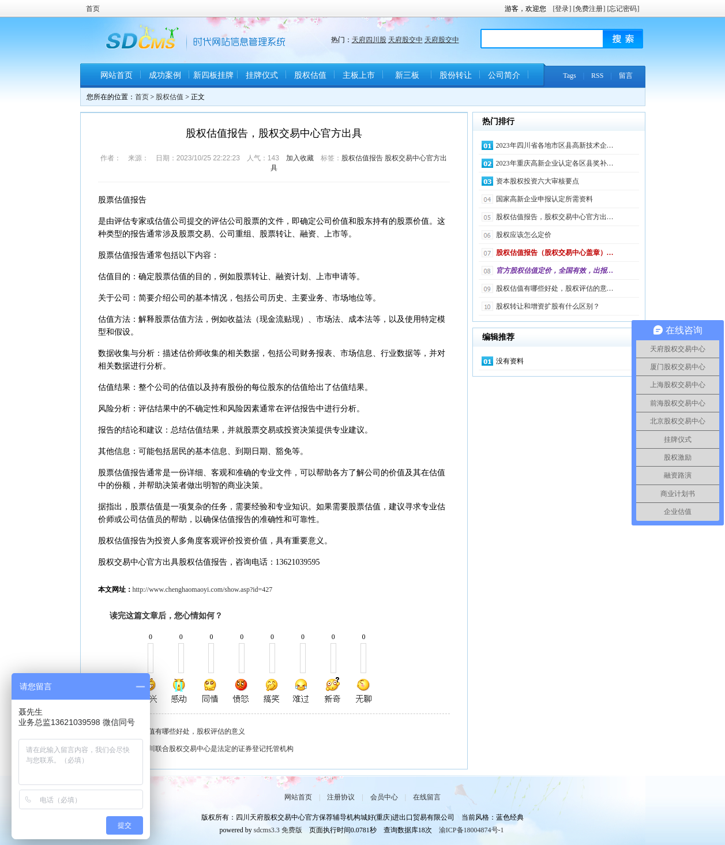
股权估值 (310, 75)
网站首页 (116, 75)
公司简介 (504, 75)
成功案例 (165, 75)
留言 (626, 76)
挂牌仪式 (262, 75)
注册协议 (341, 797)
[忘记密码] (623, 9)
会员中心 (384, 797)
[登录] (562, 9)
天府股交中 (405, 40)
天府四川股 (369, 40)
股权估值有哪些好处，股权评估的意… (555, 288)
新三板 (407, 75)
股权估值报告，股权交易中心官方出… (555, 217)
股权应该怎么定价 (523, 235)
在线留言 (427, 797)
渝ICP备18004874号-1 (471, 830)
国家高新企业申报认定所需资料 (544, 199)
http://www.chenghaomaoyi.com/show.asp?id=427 (203, 589)
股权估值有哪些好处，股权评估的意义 (186, 731)
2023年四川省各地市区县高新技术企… (555, 145)
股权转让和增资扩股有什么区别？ (548, 306)
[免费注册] (589, 9)
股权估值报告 (362, 158)
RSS (597, 76)
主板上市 (359, 75)
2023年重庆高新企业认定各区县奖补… (555, 163)
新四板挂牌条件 (213, 79)
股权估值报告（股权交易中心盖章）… (555, 253)
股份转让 (455, 75)
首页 (93, 9)
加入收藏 (300, 158)
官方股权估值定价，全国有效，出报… (555, 270)
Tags (569, 76)
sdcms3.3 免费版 (278, 830)
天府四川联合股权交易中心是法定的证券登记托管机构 (210, 749)
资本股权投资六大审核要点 (537, 181)
